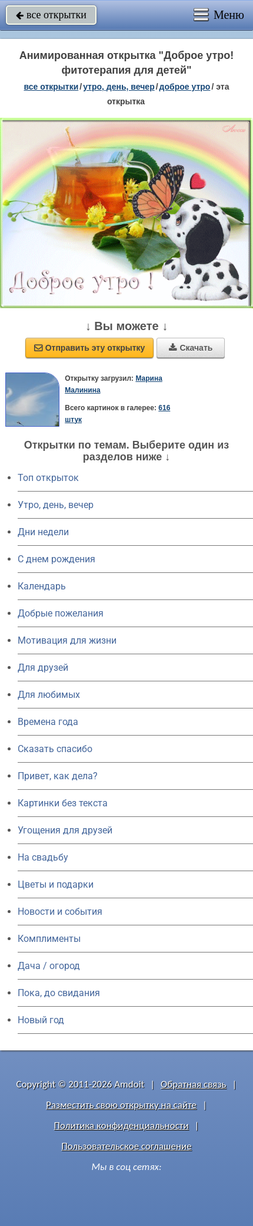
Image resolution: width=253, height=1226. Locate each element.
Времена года (48, 721)
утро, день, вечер (119, 86)
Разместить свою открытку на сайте (121, 1105)
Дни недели (43, 532)
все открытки (51, 15)
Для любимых (49, 694)
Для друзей (43, 667)
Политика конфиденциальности (121, 1125)
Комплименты (49, 938)
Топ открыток (48, 477)
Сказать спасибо (55, 748)
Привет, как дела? (58, 776)
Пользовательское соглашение (126, 1146)
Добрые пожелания (61, 613)
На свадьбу (43, 857)
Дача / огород (49, 965)
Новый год (41, 1020)
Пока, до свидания (59, 992)
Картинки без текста (63, 803)
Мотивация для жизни (67, 640)
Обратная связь (194, 1084)
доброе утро (185, 86)
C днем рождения (56, 559)
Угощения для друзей (65, 830)
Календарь (42, 586)
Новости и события (60, 911)
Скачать (190, 347)
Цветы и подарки (56, 884)
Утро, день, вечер (56, 504)
